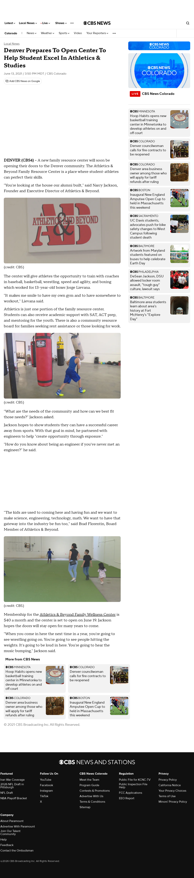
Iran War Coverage (12, 779)
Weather (47, 33)
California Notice (170, 785)
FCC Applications (130, 792)
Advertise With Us (91, 796)
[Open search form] (187, 23)
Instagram (46, 790)
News (31, 33)
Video (78, 33)
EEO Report (126, 798)
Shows (61, 23)
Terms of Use (167, 796)
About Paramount (11, 821)
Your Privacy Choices (172, 790)
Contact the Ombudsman (17, 850)
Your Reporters (97, 33)
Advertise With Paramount (17, 826)
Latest (10, 23)
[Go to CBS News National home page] (97, 23)
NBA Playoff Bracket (13, 798)
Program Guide (89, 785)
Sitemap (85, 807)
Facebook (46, 785)
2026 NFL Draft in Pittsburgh (12, 786)
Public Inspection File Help (133, 786)
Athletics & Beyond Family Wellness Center (78, 614)
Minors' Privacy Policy (173, 801)
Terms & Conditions (92, 801)
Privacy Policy (168, 779)
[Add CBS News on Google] (23, 81)
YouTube (45, 779)
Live (46, 23)
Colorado (11, 33)
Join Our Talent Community (10, 833)
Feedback (6, 845)
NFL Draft (6, 792)
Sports (64, 33)
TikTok (44, 796)
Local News (28, 23)
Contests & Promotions (95, 790)
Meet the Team (89, 779)
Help (3, 839)
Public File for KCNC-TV (135, 779)
